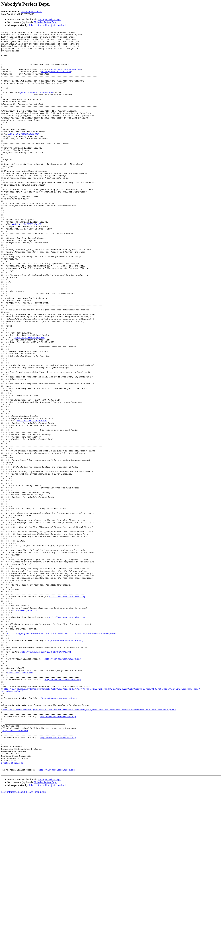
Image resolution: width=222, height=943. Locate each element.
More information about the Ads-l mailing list (23, 940)
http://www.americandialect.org (67, 709)
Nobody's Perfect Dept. (49, 19)
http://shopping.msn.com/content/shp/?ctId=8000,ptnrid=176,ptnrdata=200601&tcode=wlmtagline (61, 754)
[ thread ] (41, 25)
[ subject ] (51, 25)
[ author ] (61, 25)
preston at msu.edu (12, 909)
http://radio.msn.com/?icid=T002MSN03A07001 (46, 776)
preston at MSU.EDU (31, 11)
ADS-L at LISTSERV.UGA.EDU (66, 77)
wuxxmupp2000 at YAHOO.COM (56, 79)
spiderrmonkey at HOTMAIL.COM (36, 104)
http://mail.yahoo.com (24, 726)
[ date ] (32, 25)
